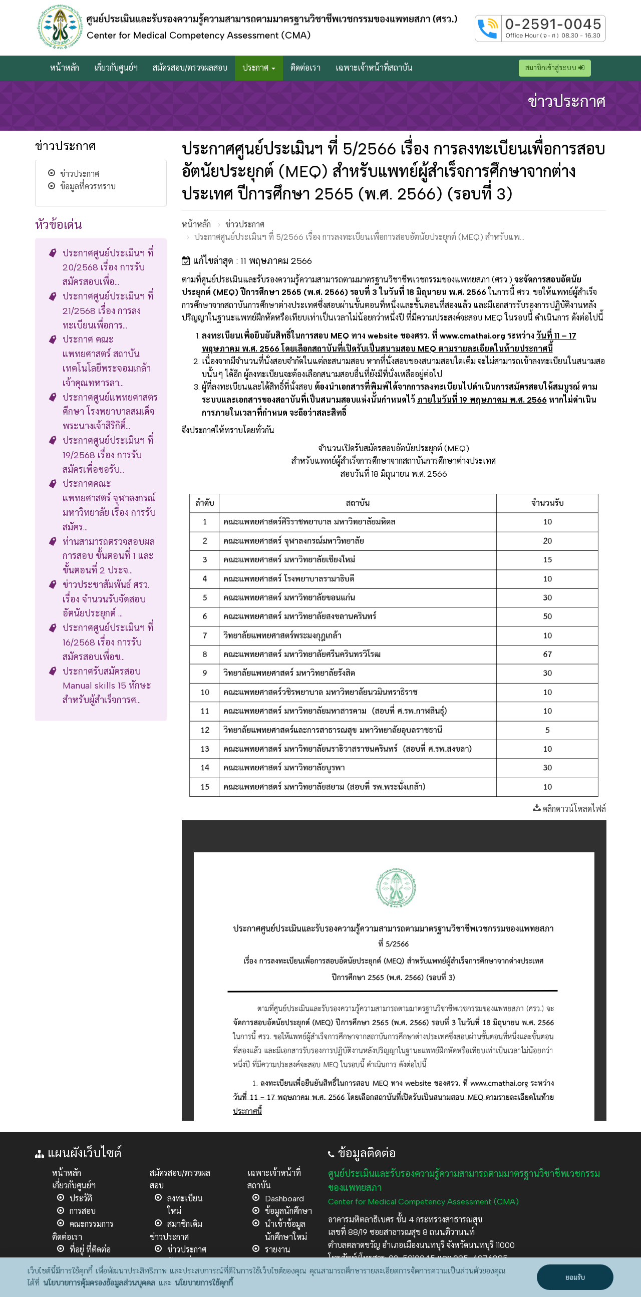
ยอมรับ (575, 1277)
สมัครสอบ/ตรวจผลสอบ (190, 68)
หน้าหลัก (64, 68)
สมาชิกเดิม (184, 1224)
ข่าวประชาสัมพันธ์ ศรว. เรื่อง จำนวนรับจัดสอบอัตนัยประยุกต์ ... (106, 599)
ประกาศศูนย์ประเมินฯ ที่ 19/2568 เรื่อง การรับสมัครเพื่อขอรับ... (108, 455)
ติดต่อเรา (305, 68)
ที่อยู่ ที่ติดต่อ (90, 1249)
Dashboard (284, 1198)
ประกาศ (258, 68)
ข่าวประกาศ (79, 174)
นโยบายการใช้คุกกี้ (204, 1283)
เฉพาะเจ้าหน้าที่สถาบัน (374, 68)
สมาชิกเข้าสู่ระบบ (554, 68)
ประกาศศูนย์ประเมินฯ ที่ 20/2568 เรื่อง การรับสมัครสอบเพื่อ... (108, 268)
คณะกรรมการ (92, 1224)
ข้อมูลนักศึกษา (288, 1211)
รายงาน (277, 1249)
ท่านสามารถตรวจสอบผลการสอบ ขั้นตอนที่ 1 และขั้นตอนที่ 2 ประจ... (109, 556)
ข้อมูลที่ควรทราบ (88, 186)
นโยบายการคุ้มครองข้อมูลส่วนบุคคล (99, 1283)
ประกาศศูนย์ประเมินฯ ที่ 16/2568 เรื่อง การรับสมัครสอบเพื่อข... (108, 642)
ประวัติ (81, 1198)
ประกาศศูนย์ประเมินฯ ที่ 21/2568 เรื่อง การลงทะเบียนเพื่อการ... (108, 311)
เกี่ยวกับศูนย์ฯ (116, 68)
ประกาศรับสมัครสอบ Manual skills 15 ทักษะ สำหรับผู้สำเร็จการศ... (107, 686)
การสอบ (83, 1211)
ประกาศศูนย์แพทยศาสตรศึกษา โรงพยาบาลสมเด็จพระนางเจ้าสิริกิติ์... (110, 412)
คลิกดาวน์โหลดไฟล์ (569, 809)
